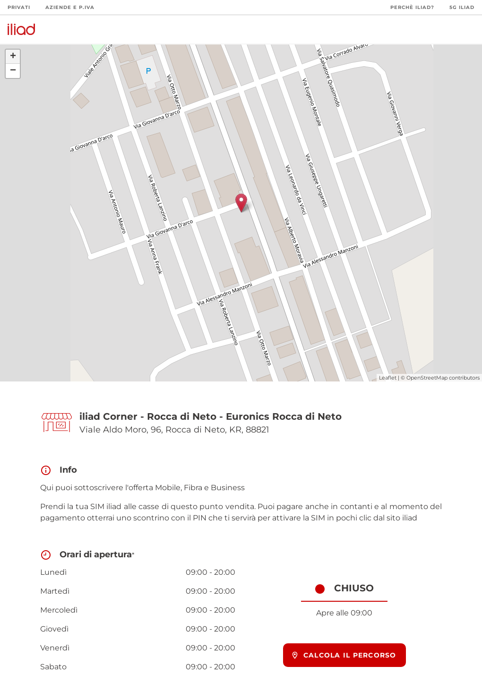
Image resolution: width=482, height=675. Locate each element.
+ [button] (13, 57)
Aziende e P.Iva (70, 7)
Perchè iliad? (412, 7)
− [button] (13, 71)
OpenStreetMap (427, 377)
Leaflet (387, 377)
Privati (19, 7)
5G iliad (461, 7)
